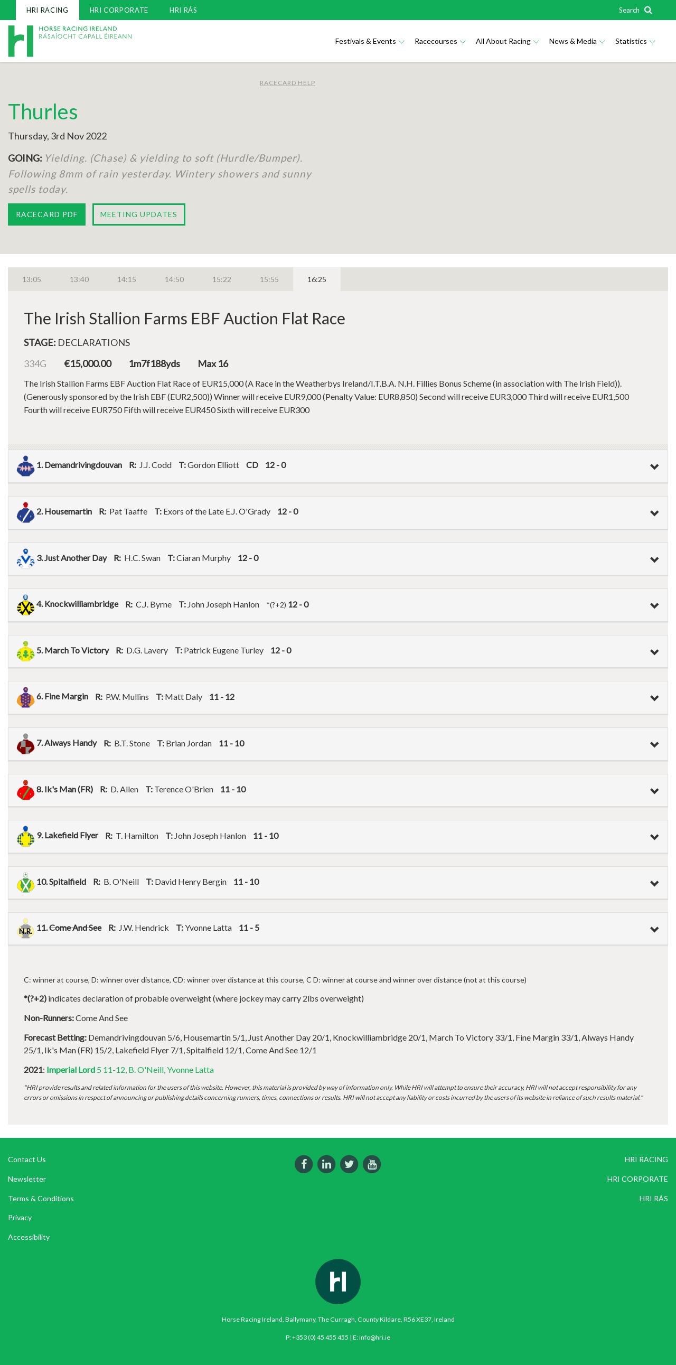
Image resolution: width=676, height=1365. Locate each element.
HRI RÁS (184, 10)
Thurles (43, 111)
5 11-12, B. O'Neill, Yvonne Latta (130, 1069)
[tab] (338, 466)
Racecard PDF (47, 214)
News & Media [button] (577, 40)
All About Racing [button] (507, 40)
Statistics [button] (635, 40)
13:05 (31, 279)
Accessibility (29, 1236)
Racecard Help (287, 83)
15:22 (221, 279)
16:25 (316, 279)
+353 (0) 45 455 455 (320, 1337)
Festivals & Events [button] (369, 40)
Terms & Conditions (41, 1198)
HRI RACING (47, 10)
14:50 (174, 279)
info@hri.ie (374, 1337)
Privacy (20, 1217)
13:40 (79, 279)
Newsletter (27, 1178)
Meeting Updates (138, 214)
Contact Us (27, 1159)
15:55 (269, 279)
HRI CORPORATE (119, 10)
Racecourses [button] (440, 40)
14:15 (126, 279)
